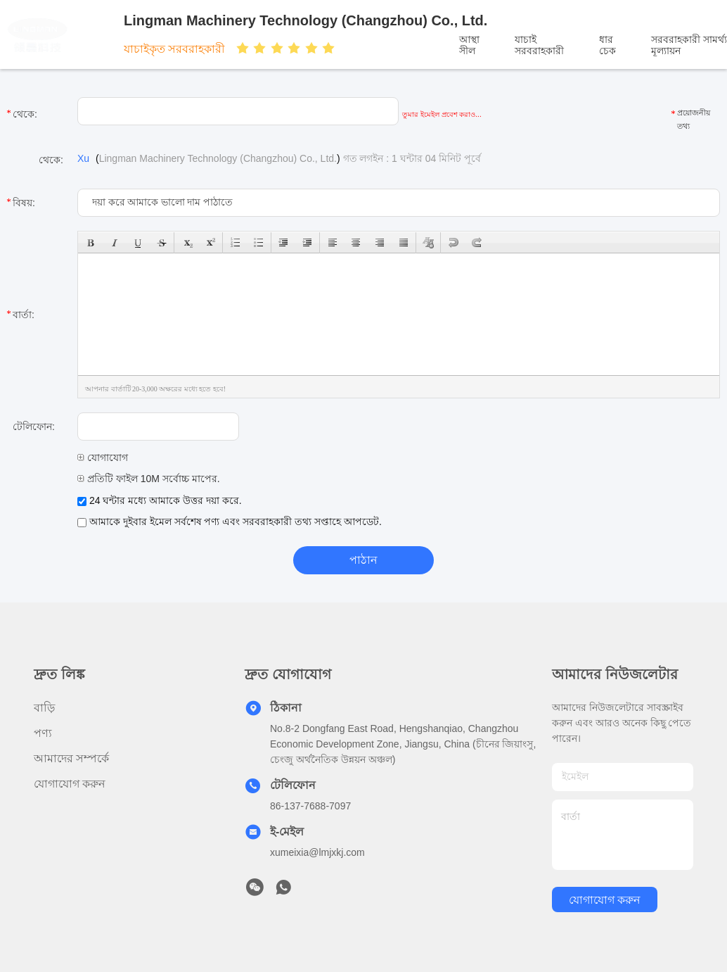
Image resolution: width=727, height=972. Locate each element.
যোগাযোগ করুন (69, 784)
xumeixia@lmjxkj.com (317, 852)
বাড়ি (44, 708)
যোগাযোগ (102, 457)
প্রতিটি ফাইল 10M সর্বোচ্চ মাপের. (148, 478)
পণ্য (43, 733)
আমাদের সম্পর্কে (71, 758)
